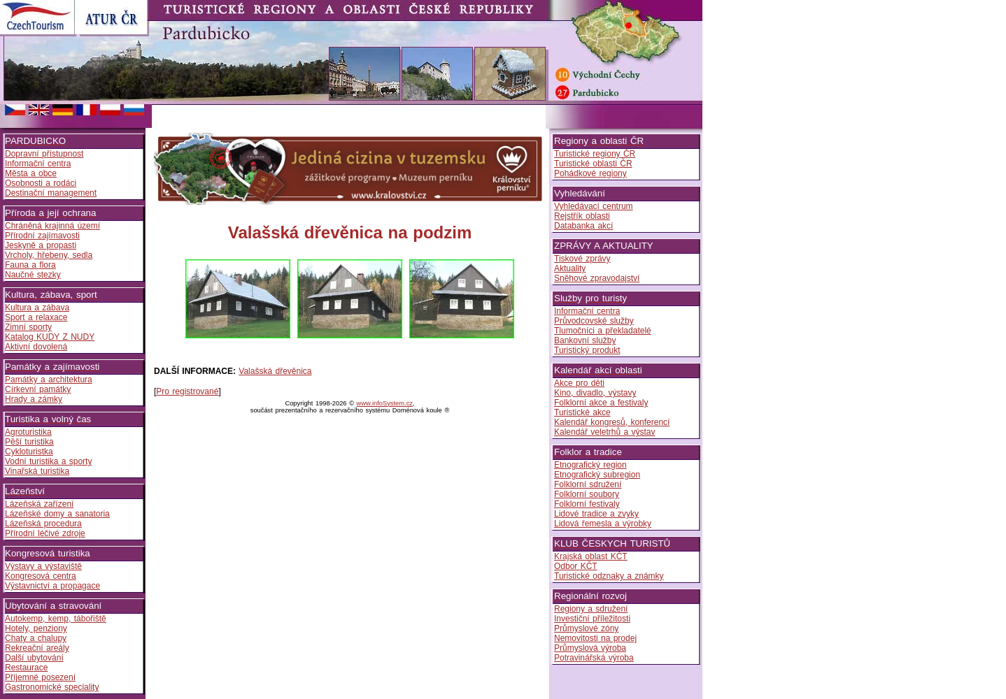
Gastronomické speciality (52, 687)
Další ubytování (34, 658)
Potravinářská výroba (594, 658)
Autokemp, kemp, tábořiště (55, 619)
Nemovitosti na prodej (595, 638)
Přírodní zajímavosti (42, 235)
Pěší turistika (29, 442)
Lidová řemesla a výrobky (602, 523)
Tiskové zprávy (582, 259)
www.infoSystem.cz (385, 403)
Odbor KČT (575, 566)
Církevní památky (38, 389)
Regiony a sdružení (591, 609)
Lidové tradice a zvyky (596, 514)
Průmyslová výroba (590, 648)
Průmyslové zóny (586, 628)
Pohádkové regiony (590, 173)
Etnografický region (590, 465)
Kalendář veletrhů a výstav (604, 432)
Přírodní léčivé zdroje (45, 533)
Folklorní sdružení (587, 484)
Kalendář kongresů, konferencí (612, 422)
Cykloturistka (29, 451)
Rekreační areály (37, 648)
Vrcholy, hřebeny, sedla (48, 255)
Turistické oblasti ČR (593, 163)
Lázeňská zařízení (39, 504)
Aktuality (570, 268)
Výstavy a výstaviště (43, 566)
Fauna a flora (30, 265)
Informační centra (38, 163)
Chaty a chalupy (35, 638)
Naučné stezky (33, 275)
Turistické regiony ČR (594, 154)
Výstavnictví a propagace (52, 586)
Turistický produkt (587, 350)
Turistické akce (582, 412)
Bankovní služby (585, 340)
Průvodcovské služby (594, 321)
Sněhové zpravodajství (596, 278)
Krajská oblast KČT (591, 556)
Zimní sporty (28, 327)
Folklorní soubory (586, 494)
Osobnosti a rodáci (40, 183)
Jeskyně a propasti (40, 245)
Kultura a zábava (37, 307)
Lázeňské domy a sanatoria (57, 514)
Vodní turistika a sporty (48, 461)
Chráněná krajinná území (52, 226)
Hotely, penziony (36, 628)
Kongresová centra (40, 576)
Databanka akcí (583, 226)
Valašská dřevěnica (275, 371)
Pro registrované (187, 391)
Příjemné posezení (40, 677)
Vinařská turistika (37, 471)
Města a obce (31, 173)
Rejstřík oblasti (582, 216)
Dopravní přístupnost (44, 154)
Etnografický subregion (597, 475)
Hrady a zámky (33, 399)
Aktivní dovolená (36, 347)
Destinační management (51, 193)
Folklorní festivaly (587, 504)
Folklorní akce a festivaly (601, 403)
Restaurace (26, 667)
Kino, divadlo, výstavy (595, 393)
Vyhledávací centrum (593, 206)
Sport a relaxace (36, 317)
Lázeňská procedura (43, 523)
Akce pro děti (579, 383)
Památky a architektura (48, 379)
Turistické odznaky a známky (609, 576)
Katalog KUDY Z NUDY (49, 337)
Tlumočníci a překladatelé (602, 331)
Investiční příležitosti (592, 619)
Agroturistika (28, 432)
